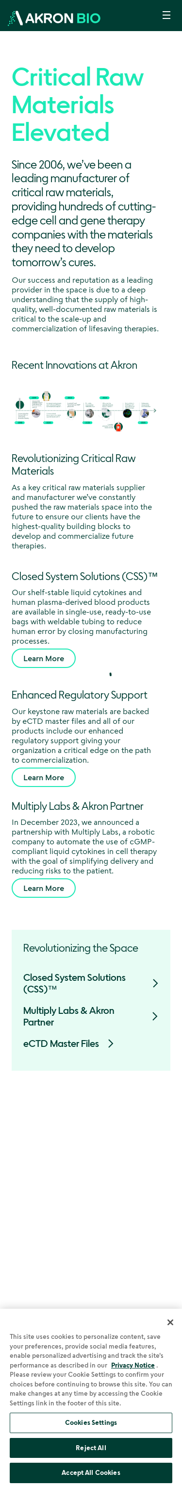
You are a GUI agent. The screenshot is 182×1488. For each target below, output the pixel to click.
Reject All (91, 1448)
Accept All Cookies (91, 1472)
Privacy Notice (133, 1365)
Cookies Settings (91, 1422)
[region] (91, 1398)
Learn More (43, 658)
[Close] (170, 1322)
